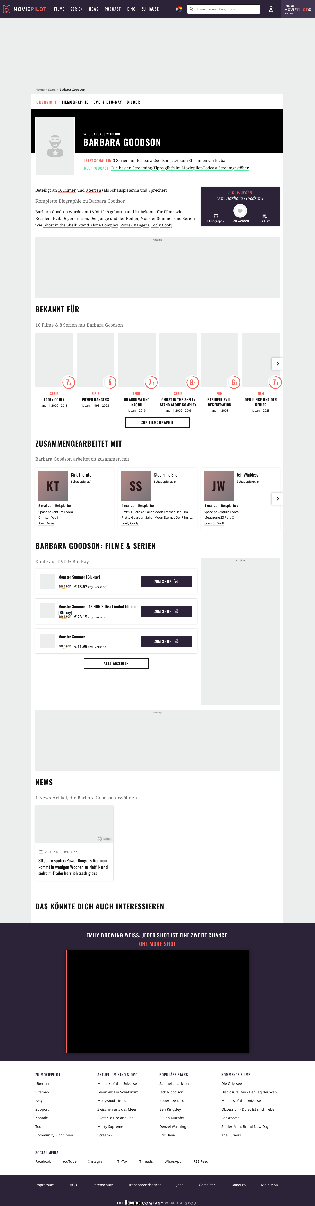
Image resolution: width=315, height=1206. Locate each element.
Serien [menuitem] (76, 9)
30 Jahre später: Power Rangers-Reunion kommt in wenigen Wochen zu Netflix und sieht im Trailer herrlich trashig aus (73, 867)
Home (40, 89)
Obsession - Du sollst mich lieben (249, 1109)
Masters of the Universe (117, 1083)
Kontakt (41, 1118)
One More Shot (157, 943)
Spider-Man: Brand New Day (244, 1126)
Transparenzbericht (144, 1184)
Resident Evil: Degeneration (61, 218)
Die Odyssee (231, 1083)
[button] (216, 218)
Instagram (97, 1161)
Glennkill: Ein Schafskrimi (118, 1092)
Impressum (44, 1184)
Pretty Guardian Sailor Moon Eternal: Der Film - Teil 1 (157, 512)
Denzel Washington (175, 1126)
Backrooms (230, 1118)
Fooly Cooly (161, 225)
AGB (73, 1184)
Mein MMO (270, 1184)
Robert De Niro (171, 1100)
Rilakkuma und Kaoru (137, 402)
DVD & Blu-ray (108, 102)
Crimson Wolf (48, 517)
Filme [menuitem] (59, 9)
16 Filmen (67, 190)
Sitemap (42, 1092)
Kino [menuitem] (131, 9)
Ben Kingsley (170, 1109)
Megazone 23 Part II (219, 517)
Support (42, 1109)
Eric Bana (167, 1135)
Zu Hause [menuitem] (150, 9)
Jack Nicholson (171, 1092)
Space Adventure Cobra (55, 512)
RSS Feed (200, 1161)
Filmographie (75, 102)
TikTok (122, 1161)
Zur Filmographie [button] (157, 422)
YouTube (70, 1161)
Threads (146, 1161)
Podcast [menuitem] (113, 9)
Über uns (43, 1083)
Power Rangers (134, 225)
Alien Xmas (46, 523)
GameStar (207, 1184)
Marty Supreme (110, 1126)
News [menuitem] (94, 9)
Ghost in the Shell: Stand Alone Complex (80, 225)
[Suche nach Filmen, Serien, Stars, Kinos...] (223, 9)
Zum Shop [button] (166, 581)
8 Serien (93, 190)
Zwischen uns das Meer (117, 1109)
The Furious (231, 1135)
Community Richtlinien (54, 1135)
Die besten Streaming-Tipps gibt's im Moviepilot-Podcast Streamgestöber (180, 168)
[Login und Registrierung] (271, 9)
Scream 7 (105, 1135)
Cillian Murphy (171, 1118)
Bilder (133, 102)
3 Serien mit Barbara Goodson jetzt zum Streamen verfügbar (170, 160)
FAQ (38, 1100)
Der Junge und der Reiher (114, 218)
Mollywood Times (111, 1100)
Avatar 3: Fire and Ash (115, 1118)
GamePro (238, 1184)
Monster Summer (156, 218)
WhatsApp (173, 1161)
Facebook (43, 1161)
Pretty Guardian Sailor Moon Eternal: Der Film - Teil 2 (157, 517)
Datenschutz (102, 1184)
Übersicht (46, 102)
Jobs (179, 1184)
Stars (52, 89)
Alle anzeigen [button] (116, 663)
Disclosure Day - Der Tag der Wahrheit (250, 1092)
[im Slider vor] (278, 364)
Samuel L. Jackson (174, 1083)
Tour (39, 1126)
